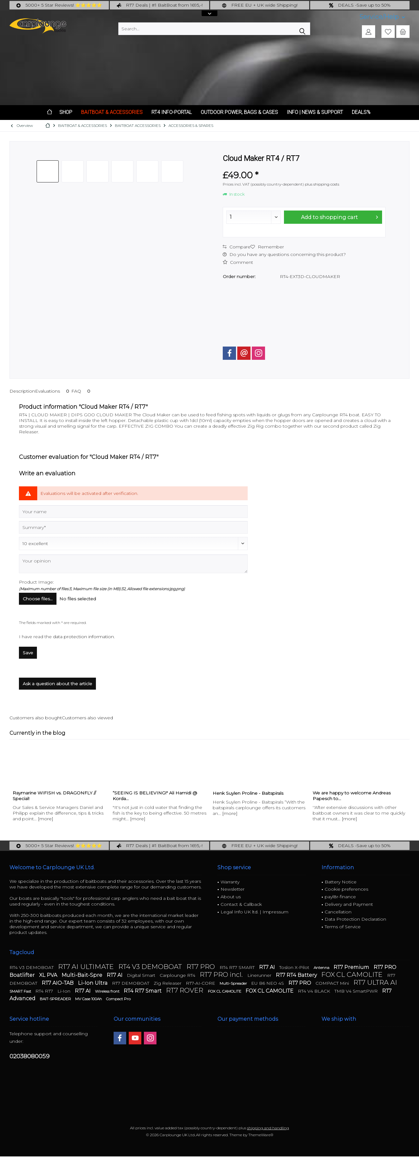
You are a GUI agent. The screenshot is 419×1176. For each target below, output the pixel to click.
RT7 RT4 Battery (297, 975)
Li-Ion (64, 991)
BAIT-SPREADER (56, 998)
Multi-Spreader (234, 983)
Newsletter (233, 889)
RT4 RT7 (44, 991)
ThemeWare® (260, 1134)
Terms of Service (343, 927)
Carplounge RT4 (178, 975)
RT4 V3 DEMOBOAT (32, 967)
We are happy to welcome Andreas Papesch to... (352, 795)
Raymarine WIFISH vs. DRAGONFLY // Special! (54, 795)
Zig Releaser (168, 983)
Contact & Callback (241, 904)
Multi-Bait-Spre (82, 975)
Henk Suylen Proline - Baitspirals (248, 793)
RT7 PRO (201, 967)
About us (231, 897)
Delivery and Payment (349, 904)
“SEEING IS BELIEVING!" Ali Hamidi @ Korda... (155, 795)
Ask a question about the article (57, 683)
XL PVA (48, 975)
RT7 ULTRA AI (375, 982)
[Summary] (133, 527)
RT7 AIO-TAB (58, 983)
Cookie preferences (346, 889)
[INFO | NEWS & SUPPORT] (314, 112)
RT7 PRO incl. (222, 974)
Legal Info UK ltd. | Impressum (254, 912)
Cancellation (338, 912)
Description (22, 391)
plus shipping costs (322, 184)
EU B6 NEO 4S (268, 983)
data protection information (83, 636)
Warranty (230, 882)
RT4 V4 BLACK (314, 991)
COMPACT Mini (333, 983)
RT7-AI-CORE (201, 983)
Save (28, 653)
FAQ (81, 391)
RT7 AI (267, 967)
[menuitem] (382, 17)
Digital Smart (141, 975)
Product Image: (36, 582)
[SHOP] (66, 112)
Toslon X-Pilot (294, 967)
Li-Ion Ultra (93, 983)
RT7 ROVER (185, 990)
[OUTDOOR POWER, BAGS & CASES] (239, 112)
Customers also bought (35, 718)
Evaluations (53, 391)
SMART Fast (20, 991)
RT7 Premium (351, 967)
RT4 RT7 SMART (238, 967)
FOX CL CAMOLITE (352, 974)
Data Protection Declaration (355, 919)
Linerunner (260, 975)
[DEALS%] (361, 112)
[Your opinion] (133, 564)
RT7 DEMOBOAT (131, 983)
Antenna (322, 967)
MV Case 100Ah (89, 998)
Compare (237, 247)
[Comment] (133, 543)
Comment (238, 262)
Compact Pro (118, 998)
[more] (45, 819)
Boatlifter (22, 975)
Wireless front (108, 991)
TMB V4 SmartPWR (356, 991)
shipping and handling (268, 1128)
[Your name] (133, 511)
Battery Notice (341, 882)
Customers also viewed (87, 718)
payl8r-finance (340, 897)
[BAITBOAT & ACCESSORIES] (112, 112)
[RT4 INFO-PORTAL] (171, 112)
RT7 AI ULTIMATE (86, 967)
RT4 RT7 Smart (143, 991)
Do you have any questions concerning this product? (284, 254)
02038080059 (29, 1056)
